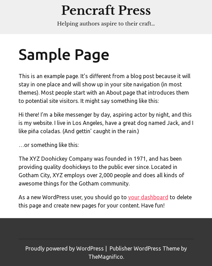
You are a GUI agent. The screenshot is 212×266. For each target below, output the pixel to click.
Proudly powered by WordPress (65, 248)
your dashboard (148, 197)
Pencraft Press (106, 10)
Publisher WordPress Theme (145, 248)
